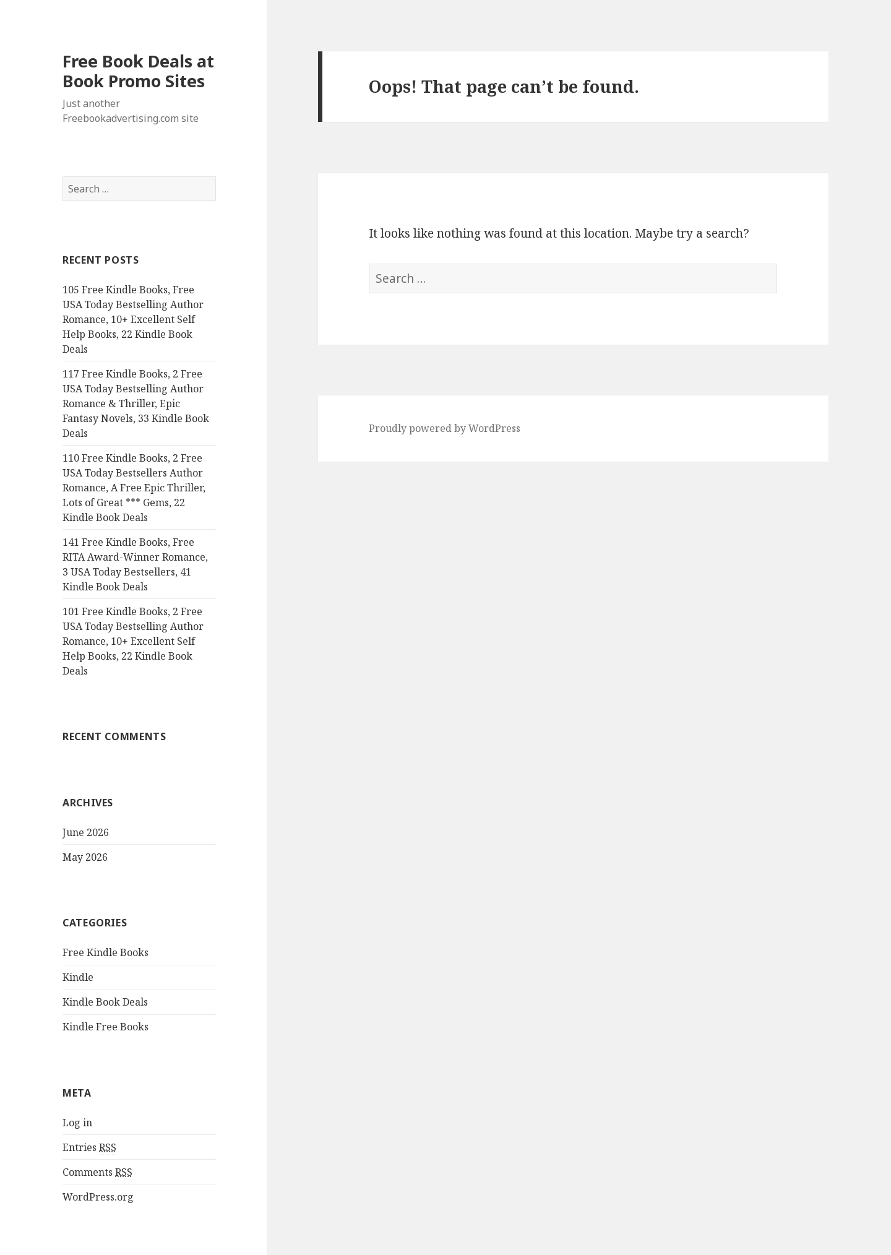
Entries (89, 1148)
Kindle (77, 977)
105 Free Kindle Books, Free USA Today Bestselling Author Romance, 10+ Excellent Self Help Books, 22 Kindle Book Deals (133, 319)
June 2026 (85, 832)
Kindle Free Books (105, 1026)
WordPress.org (98, 1197)
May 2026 (85, 857)
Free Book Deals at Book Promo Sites (138, 71)
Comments (97, 1172)
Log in (77, 1122)
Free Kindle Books (105, 952)
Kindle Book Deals (105, 1002)
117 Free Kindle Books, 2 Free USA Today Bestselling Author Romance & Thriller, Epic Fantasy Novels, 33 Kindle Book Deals (135, 403)
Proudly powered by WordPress (444, 428)
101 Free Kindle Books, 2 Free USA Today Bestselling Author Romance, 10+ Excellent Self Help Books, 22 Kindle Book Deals (133, 641)
